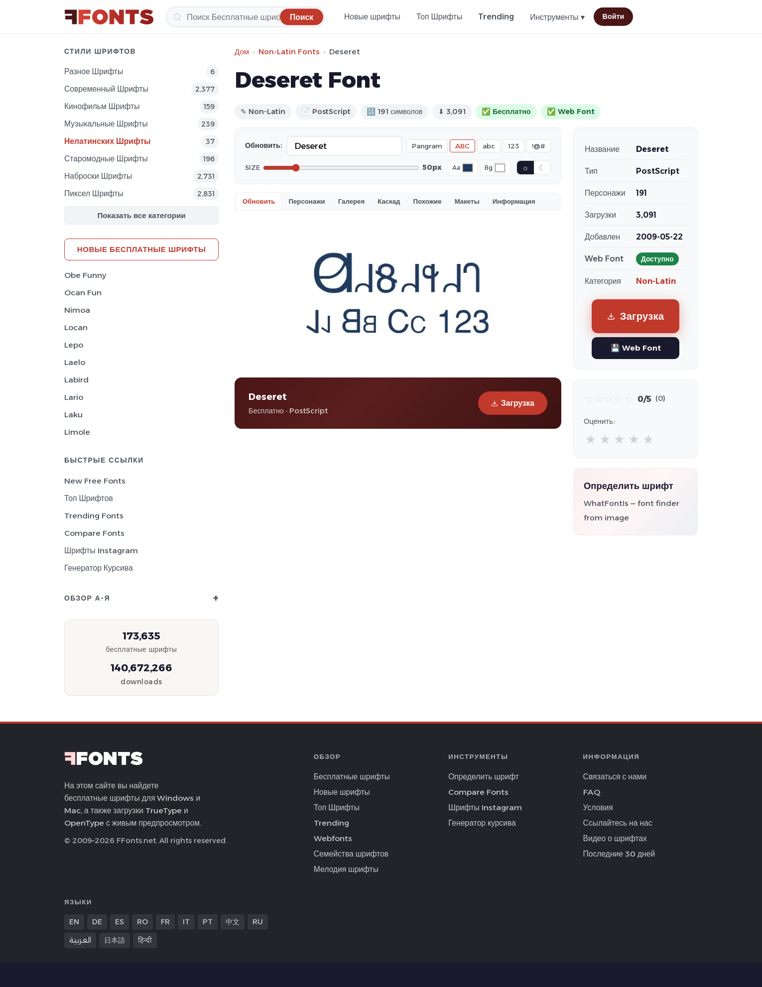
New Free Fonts (95, 481)
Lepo (73, 345)
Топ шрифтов (88, 498)
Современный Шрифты (106, 89)
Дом (242, 51)
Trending (496, 16)
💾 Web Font (636, 348)
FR (165, 921)
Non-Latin (656, 281)
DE (97, 921)
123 (513, 146)
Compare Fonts (94, 533)
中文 (233, 921)
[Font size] (341, 168)
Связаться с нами (615, 776)
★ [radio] (590, 439)
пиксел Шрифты (94, 193)
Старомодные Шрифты (106, 158)
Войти (614, 16)
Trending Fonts (94, 515)
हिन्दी (145, 940)
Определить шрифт (483, 776)
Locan (76, 327)
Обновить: (263, 145)
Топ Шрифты (439, 16)
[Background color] (500, 168)
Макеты (467, 201)
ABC (462, 146)
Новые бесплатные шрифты (141, 249)
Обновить (259, 201)
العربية (80, 940)
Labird (76, 379)
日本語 (114, 940)
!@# (538, 146)
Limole (77, 432)
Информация (514, 201)
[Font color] (468, 168)
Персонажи (306, 201)
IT (186, 921)
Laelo (74, 362)
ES (119, 921)
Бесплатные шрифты (352, 776)
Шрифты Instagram (101, 550)
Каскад (389, 201)
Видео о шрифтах (615, 838)
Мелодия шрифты (346, 869)
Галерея (351, 201)
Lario (73, 397)
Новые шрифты (372, 16)
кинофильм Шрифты (101, 106)
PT (208, 921)
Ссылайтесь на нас (617, 823)
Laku (73, 414)
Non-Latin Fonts (289, 51)
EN (74, 921)
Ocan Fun (83, 292)
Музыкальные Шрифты (106, 123)
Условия (598, 807)
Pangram (427, 146)
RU (258, 921)
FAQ (591, 792)
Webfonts (333, 838)
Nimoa (77, 310)
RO (142, 921)
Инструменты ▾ (557, 17)
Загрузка (512, 403)
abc (489, 146)
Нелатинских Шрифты (107, 141)
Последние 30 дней (619, 854)
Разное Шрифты (93, 71)
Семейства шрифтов (351, 854)
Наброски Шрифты (98, 176)
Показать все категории (142, 215)
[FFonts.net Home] (109, 17)
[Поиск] (245, 16)
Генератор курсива (98, 568)
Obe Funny (85, 275)
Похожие (427, 201)
